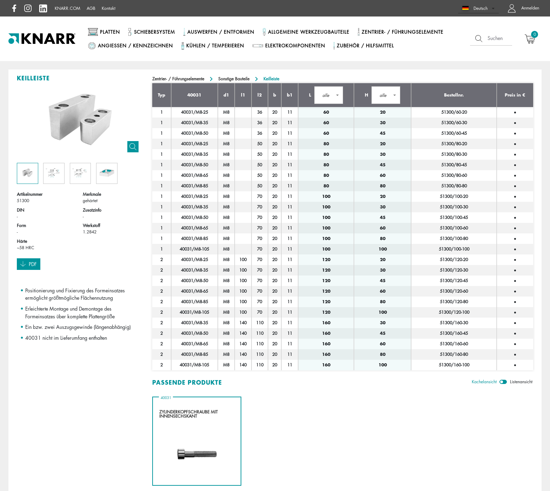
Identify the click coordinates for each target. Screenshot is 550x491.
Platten (110, 32)
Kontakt (108, 8)
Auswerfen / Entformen (220, 32)
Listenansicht (521, 382)
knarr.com (67, 8)
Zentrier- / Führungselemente (402, 32)
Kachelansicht (484, 382)
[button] (478, 8)
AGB (91, 8)
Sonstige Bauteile (233, 79)
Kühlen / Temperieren (215, 45)
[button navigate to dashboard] (521, 8)
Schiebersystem (154, 32)
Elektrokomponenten (295, 45)
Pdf (28, 264)
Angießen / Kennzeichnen (135, 45)
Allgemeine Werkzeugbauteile (308, 32)
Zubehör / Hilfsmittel (365, 45)
